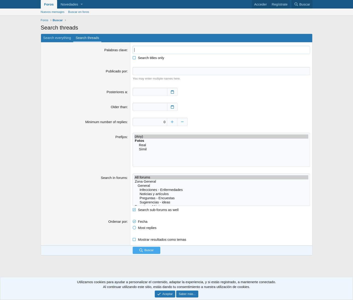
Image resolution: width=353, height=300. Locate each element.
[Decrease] (183, 122)
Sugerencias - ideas (221, 202)
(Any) (221, 136)
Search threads (87, 38)
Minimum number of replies (106, 122)
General (221, 185)
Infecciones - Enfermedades (221, 189)
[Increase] (172, 122)
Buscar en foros (78, 12)
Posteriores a (117, 92)
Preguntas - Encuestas (221, 198)
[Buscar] (302, 4)
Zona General (221, 181)
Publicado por (116, 71)
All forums (221, 177)
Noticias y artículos (221, 194)
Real (221, 145)
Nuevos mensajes (52, 12)
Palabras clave (115, 50)
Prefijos (121, 137)
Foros (49, 4)
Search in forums (114, 177)
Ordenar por (117, 221)
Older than (119, 107)
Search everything (57, 38)
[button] (82, 4)
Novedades (69, 4)
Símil (221, 149)
